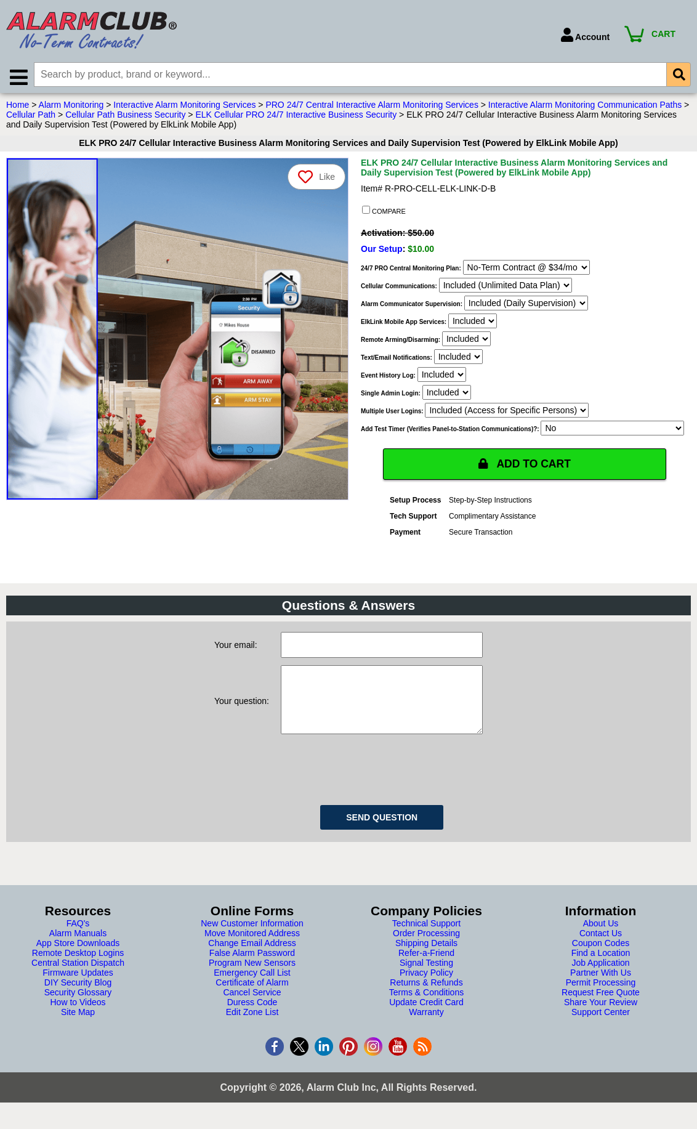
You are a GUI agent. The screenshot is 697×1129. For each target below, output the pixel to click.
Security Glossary (78, 1006)
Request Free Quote (601, 1006)
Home (17, 106)
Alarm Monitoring (71, 106)
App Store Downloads (77, 957)
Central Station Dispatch (77, 977)
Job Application (600, 977)
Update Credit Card (426, 1016)
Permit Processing (601, 997)
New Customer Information (252, 937)
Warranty (426, 1026)
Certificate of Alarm (252, 997)
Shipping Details (426, 957)
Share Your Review (600, 1016)
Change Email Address (252, 957)
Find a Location (601, 967)
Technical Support (426, 937)
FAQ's (78, 937)
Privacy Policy (426, 987)
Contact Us (600, 947)
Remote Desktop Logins (78, 967)
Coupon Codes (600, 957)
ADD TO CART (524, 465)
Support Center (600, 1026)
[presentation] (374, 782)
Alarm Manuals (78, 947)
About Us (601, 937)
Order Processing (426, 947)
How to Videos (77, 1016)
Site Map (78, 1026)
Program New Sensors (252, 977)
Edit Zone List (252, 1026)
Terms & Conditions (426, 1006)
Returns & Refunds (426, 997)
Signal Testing (426, 977)
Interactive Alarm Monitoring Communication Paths (585, 106)
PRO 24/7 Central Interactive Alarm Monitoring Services (371, 106)
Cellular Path (30, 116)
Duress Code (252, 1016)
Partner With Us (600, 987)
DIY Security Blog (77, 997)
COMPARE (384, 212)
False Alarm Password (252, 967)
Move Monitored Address (252, 947)
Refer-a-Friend (426, 967)
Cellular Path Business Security (125, 116)
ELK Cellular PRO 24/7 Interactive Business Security (296, 116)
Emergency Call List (252, 987)
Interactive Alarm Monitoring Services (184, 106)
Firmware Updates (77, 987)
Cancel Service (252, 1006)
